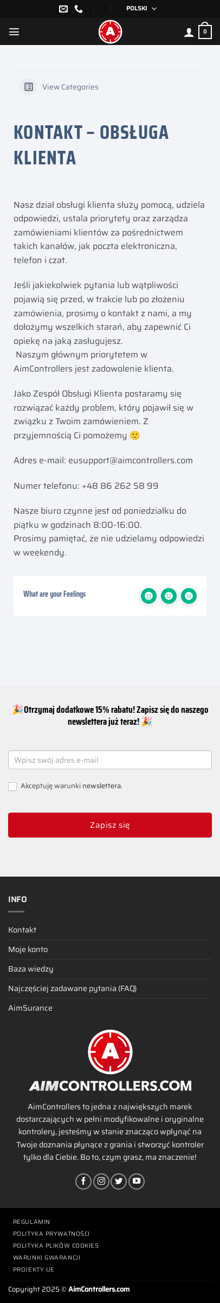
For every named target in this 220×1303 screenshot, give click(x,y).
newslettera (101, 785)
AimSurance (30, 1008)
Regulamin (31, 1222)
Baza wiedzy (31, 969)
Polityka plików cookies (56, 1245)
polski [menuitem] (136, 8)
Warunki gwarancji (46, 1257)
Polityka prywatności (51, 1233)
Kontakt (22, 930)
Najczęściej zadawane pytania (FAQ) (72, 988)
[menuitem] (138, 9)
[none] (138, 9)
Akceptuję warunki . (65, 786)
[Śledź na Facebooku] (83, 1181)
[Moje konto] (189, 32)
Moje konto (28, 949)
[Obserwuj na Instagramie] (101, 1181)
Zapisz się (110, 825)
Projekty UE (34, 1269)
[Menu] (14, 31)
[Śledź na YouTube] (136, 1181)
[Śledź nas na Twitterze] (119, 1181)
